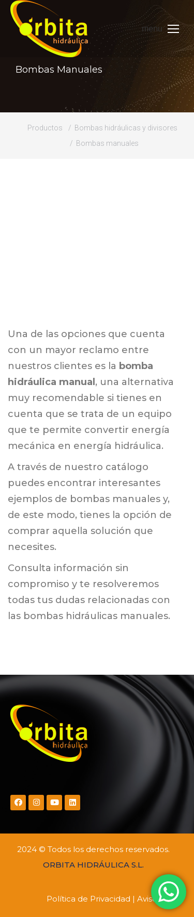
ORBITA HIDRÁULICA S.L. (93, 865)
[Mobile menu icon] (160, 29)
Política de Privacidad (88, 899)
